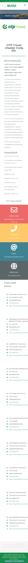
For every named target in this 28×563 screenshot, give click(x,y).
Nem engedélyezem (18, 561)
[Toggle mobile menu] (25, 5)
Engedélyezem (8, 561)
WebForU (9, 546)
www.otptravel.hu (14, 275)
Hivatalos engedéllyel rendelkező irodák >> (14, 1)
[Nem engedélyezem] (26, 558)
